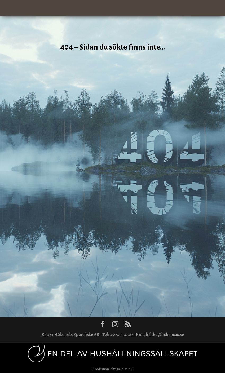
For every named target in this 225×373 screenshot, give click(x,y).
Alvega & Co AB (121, 369)
